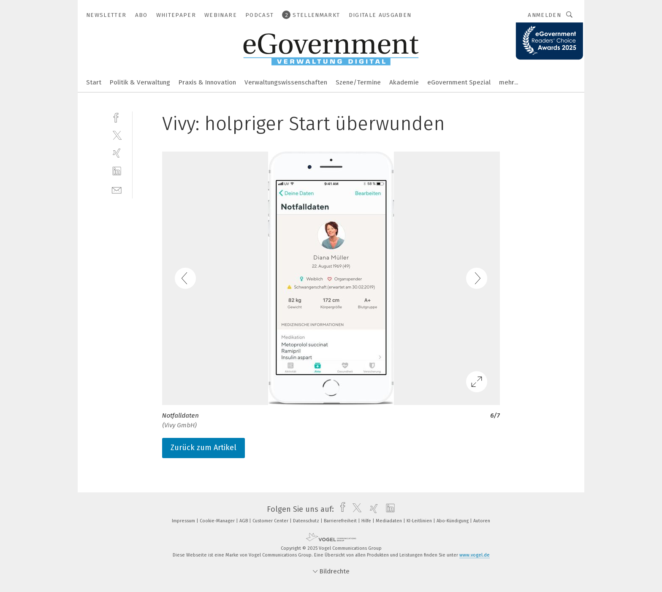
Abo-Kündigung (453, 521)
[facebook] (116, 116)
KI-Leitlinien (420, 521)
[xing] (116, 153)
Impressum (184, 521)
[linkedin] (116, 171)
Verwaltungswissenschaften (285, 82)
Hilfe (366, 521)
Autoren (481, 521)
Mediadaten (389, 521)
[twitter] (116, 135)
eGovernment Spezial (459, 82)
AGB (244, 521)
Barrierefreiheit (341, 521)
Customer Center (271, 521)
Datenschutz (306, 521)
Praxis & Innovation (207, 82)
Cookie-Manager (218, 521)
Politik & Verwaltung (140, 82)
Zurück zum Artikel (203, 447)
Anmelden (544, 15)
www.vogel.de (474, 555)
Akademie (404, 82)
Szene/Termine (358, 82)
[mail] (116, 189)
